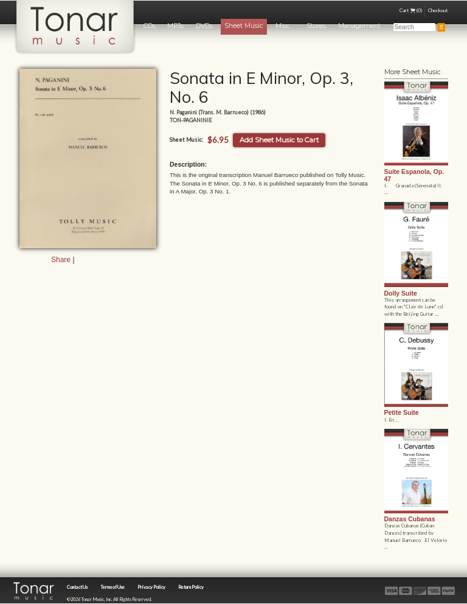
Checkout (438, 10)
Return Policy (191, 587)
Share (61, 259)
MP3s (175, 26)
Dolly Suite (400, 293)
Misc (282, 26)
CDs (150, 26)
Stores (316, 26)
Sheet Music (243, 26)
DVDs (204, 26)
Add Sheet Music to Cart (279, 140)
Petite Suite (401, 412)
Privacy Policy (151, 587)
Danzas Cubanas (409, 518)
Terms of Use (112, 587)
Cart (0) (411, 10)
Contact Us (77, 587)
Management (359, 26)
